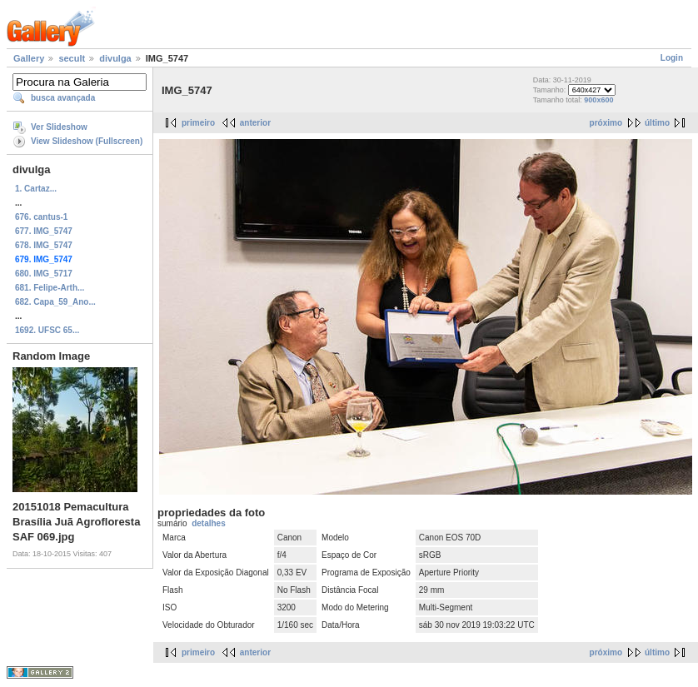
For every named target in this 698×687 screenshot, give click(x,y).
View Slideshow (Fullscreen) (86, 141)
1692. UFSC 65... (47, 330)
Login (672, 57)
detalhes (209, 523)
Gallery (28, 58)
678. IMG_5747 (43, 245)
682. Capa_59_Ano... (55, 301)
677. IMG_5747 (43, 231)
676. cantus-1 (41, 217)
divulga (115, 58)
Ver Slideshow (59, 127)
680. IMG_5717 (43, 273)
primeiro (198, 122)
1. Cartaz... (36, 188)
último (657, 122)
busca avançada (63, 97)
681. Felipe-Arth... (49, 287)
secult (71, 58)
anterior (255, 122)
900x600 (598, 100)
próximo (606, 122)
